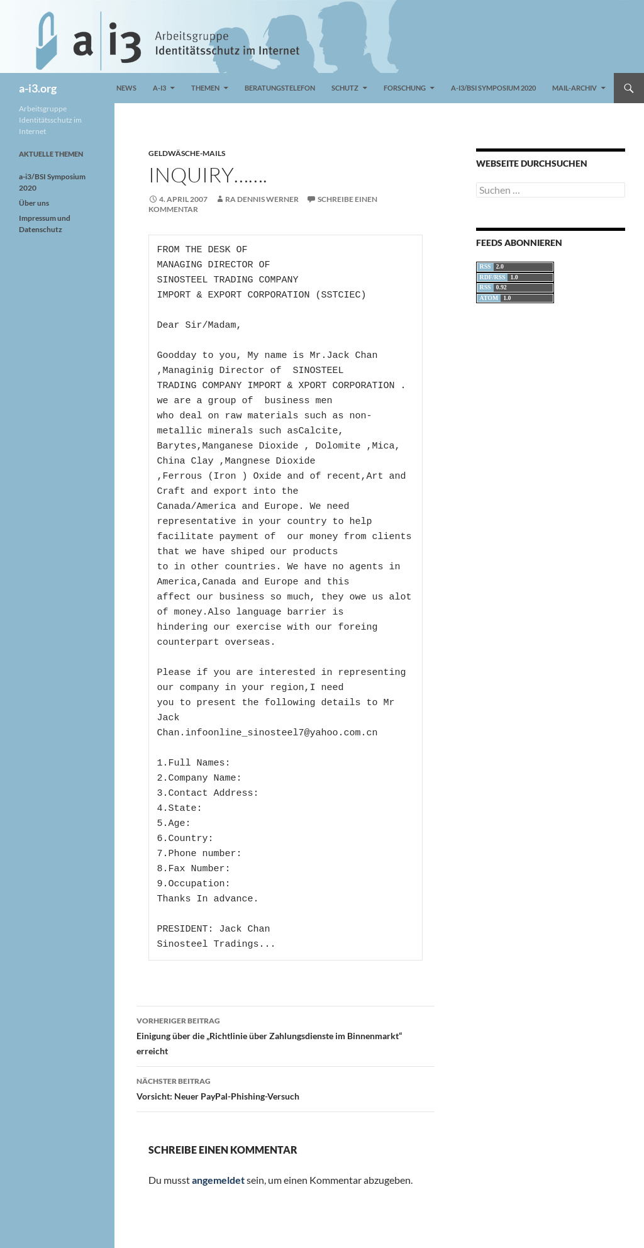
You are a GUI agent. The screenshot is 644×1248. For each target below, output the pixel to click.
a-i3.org (38, 88)
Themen (205, 88)
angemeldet (218, 1180)
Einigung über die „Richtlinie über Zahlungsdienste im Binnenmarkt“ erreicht (285, 1034)
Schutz (344, 88)
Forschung (405, 88)
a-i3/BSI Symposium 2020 (493, 88)
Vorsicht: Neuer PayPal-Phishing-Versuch (285, 1087)
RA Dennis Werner (262, 199)
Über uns (34, 203)
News (126, 88)
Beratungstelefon (280, 88)
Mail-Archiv (574, 88)
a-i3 (159, 88)
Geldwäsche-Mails (186, 153)
